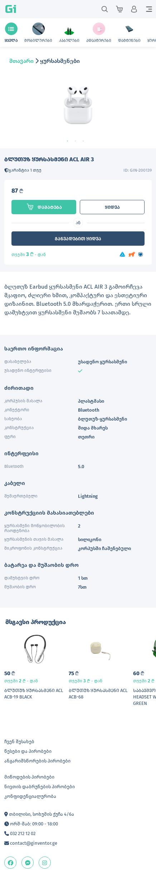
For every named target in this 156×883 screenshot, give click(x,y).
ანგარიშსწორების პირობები (37, 761)
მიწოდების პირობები (29, 777)
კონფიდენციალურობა (30, 796)
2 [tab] (78, 141)
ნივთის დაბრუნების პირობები (39, 786)
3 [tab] (85, 141)
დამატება (44, 207)
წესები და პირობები (28, 751)
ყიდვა (112, 207)
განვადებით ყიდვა (78, 238)
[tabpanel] (78, 111)
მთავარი (21, 61)
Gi (10, 9)
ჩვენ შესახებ (19, 741)
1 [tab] (70, 141)
